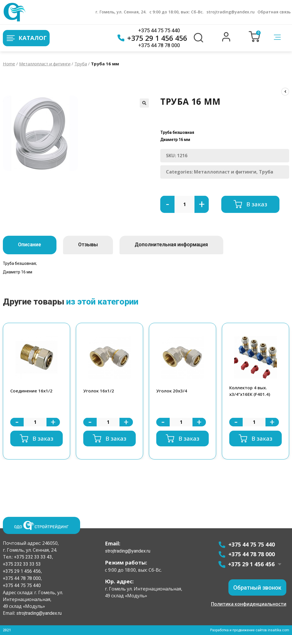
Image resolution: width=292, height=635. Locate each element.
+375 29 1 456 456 (152, 38)
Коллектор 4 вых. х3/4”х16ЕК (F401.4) (249, 391)
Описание (32, 245)
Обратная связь (274, 12)
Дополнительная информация (183, 245)
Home (9, 63)
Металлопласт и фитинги (44, 63)
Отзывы (94, 245)
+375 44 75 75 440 (159, 30)
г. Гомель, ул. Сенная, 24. (121, 12)
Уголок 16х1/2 (98, 391)
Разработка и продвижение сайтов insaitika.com (249, 630)
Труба (80, 63)
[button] (226, 40)
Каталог (26, 38)
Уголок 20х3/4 (171, 391)
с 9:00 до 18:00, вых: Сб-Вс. (176, 12)
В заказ (256, 204)
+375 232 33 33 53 (22, 564)
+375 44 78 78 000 (159, 45)
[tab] (32, 245)
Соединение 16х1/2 (31, 391)
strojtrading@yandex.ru (230, 12)
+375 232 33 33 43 (32, 557)
